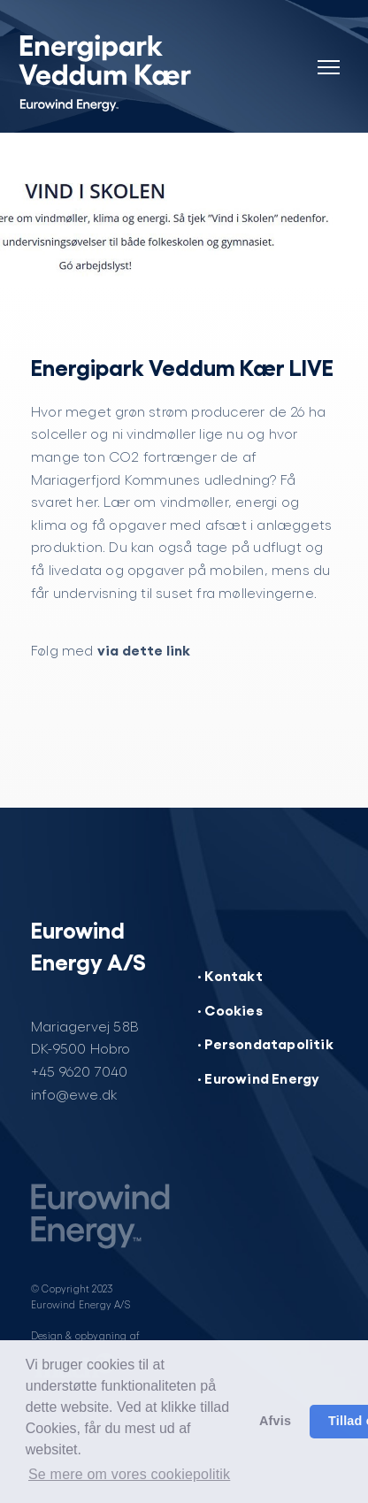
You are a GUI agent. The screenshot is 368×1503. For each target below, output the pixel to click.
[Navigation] (328, 57)
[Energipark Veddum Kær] (122, 71)
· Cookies (230, 1009)
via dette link (144, 649)
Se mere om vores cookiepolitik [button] (129, 1474)
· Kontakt (230, 975)
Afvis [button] (275, 1421)
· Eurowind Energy (258, 1077)
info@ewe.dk (74, 1093)
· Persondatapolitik (265, 1043)
